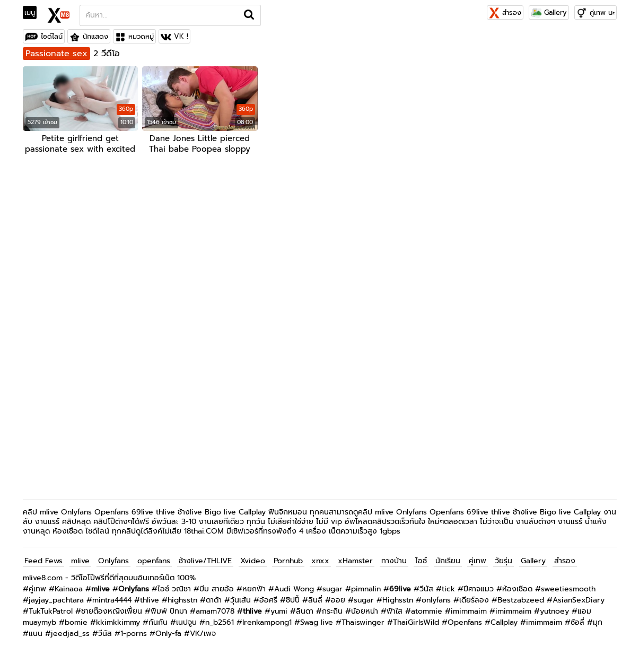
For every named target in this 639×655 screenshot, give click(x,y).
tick (448, 589)
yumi (278, 611)
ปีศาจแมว (478, 589)
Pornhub (288, 560)
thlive (149, 600)
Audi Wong (294, 589)
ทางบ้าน (394, 560)
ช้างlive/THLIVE (205, 560)
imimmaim (469, 611)
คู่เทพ (477, 560)
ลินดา (304, 611)
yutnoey (554, 611)
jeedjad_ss (70, 633)
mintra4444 (112, 600)
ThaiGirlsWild (416, 622)
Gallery (549, 12)
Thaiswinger (363, 622)
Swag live (316, 622)
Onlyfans (113, 560)
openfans (153, 560)
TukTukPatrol (51, 611)
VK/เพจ (203, 633)
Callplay (504, 622)
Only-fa (168, 633)
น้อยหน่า (364, 611)
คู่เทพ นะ (602, 12)
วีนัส (426, 589)
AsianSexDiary (579, 600)
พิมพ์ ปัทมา (169, 611)
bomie (76, 622)
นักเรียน (447, 560)
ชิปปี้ (293, 600)
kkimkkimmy (118, 622)
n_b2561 (219, 622)
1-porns (133, 633)
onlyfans (436, 600)
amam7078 (215, 611)
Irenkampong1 (267, 622)
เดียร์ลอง (474, 600)
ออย (338, 600)
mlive (80, 560)
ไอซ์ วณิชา (174, 589)
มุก (597, 622)
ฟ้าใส (394, 611)
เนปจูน (186, 622)
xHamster (355, 560)
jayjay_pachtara (56, 600)
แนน (35, 633)
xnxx (320, 560)
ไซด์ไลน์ (52, 36)
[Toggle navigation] (33, 12)
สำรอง (505, 12)
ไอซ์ (421, 560)
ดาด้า (214, 600)
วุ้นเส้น (240, 600)
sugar (332, 589)
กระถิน (332, 611)
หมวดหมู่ (141, 36)
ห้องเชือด (517, 589)
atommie (426, 611)
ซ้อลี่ (577, 622)
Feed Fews (43, 560)
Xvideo (252, 560)
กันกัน (158, 622)
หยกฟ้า (254, 589)
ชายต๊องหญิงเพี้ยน (111, 611)
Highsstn (397, 600)
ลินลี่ (315, 600)
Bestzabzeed (520, 600)
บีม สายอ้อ (216, 589)
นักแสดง (95, 36)
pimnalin (366, 589)
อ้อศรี (268, 600)
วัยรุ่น (503, 560)
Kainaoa (69, 589)
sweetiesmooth (568, 589)
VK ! (181, 36)
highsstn (182, 600)
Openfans (465, 622)
